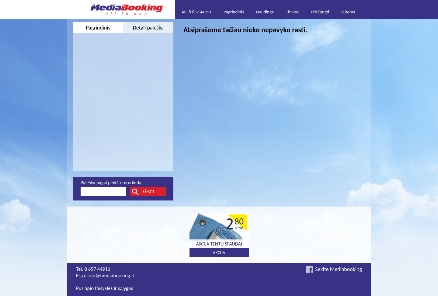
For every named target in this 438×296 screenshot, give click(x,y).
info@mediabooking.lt (110, 275)
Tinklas (292, 12)
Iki (126, 71)
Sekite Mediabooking (338, 269)
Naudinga (265, 12)
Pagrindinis (234, 12)
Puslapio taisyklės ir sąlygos (104, 288)
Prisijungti (320, 12)
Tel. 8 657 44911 (196, 12)
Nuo (85, 71)
